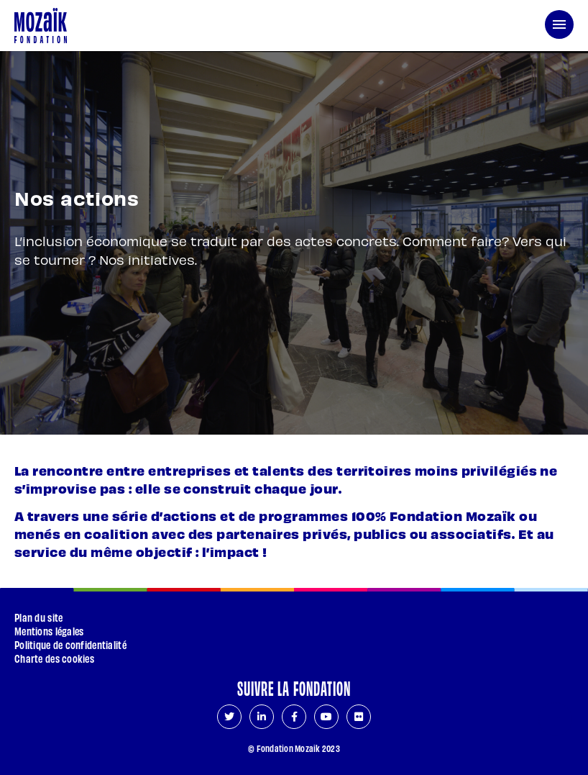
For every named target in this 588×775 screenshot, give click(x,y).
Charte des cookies (54, 658)
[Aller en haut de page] (555, 719)
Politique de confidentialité (70, 644)
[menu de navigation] (559, 24)
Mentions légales (48, 631)
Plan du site (38, 617)
